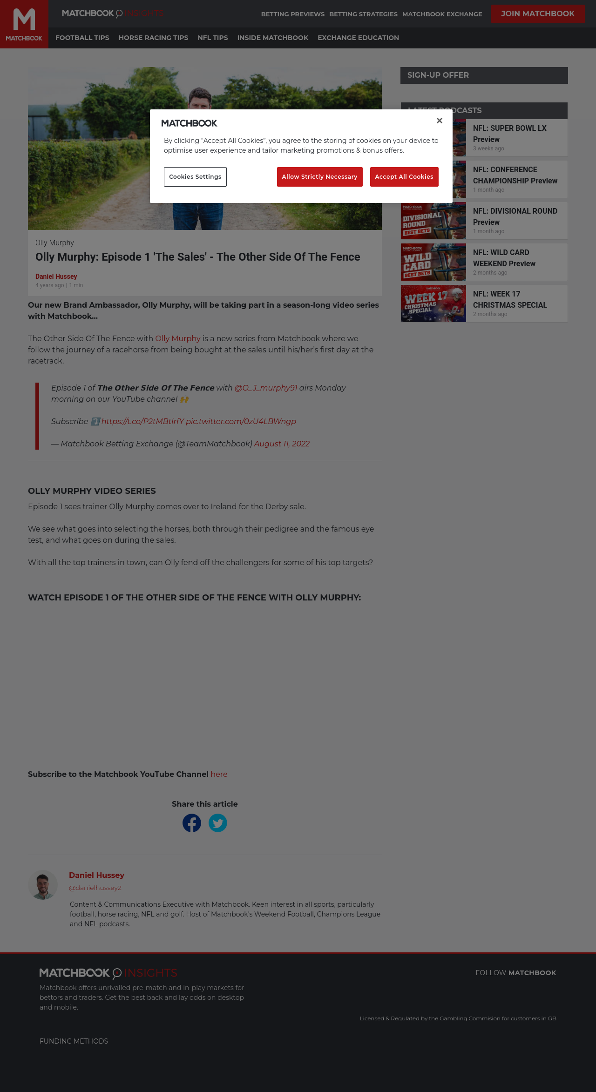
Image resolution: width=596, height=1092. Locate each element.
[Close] (439, 120)
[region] (301, 156)
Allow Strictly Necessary (320, 176)
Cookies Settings (195, 176)
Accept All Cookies (404, 176)
